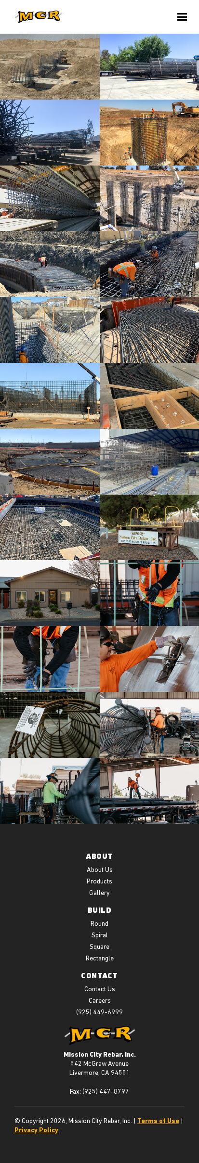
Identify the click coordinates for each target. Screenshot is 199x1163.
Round (99, 923)
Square (99, 946)
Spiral (100, 935)
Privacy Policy (36, 1130)
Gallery (99, 892)
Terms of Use (158, 1121)
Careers (100, 1000)
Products (99, 881)
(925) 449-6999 (99, 1012)
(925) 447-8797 (105, 1091)
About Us (100, 869)
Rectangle (100, 958)
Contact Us (99, 989)
